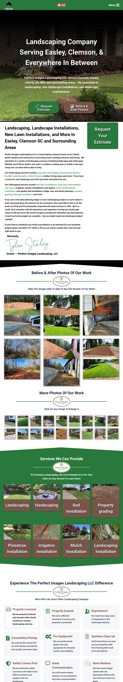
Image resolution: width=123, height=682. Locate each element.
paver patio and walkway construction (54, 173)
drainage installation (22, 194)
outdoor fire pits (34, 176)
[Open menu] (114, 5)
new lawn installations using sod (51, 184)
